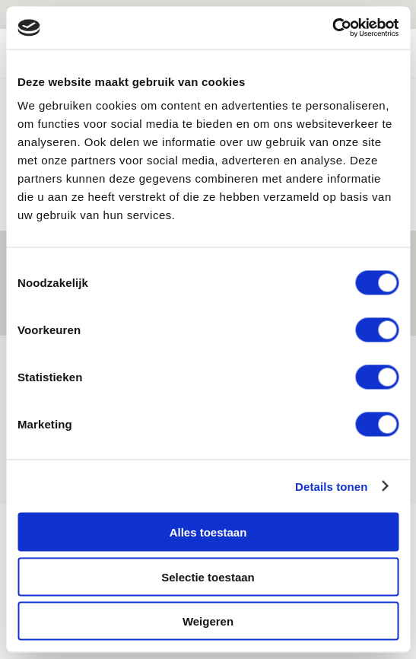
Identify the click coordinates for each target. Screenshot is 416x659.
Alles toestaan (208, 532)
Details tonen (331, 485)
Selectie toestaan (208, 576)
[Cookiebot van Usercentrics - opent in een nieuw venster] (332, 28)
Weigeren (208, 621)
